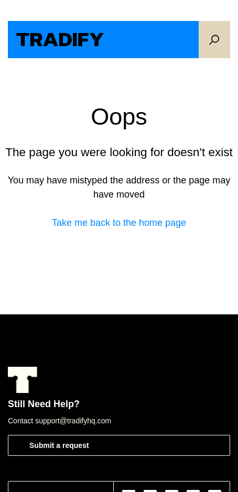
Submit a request (59, 445)
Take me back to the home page (119, 222)
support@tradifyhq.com (73, 421)
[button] (214, 39)
